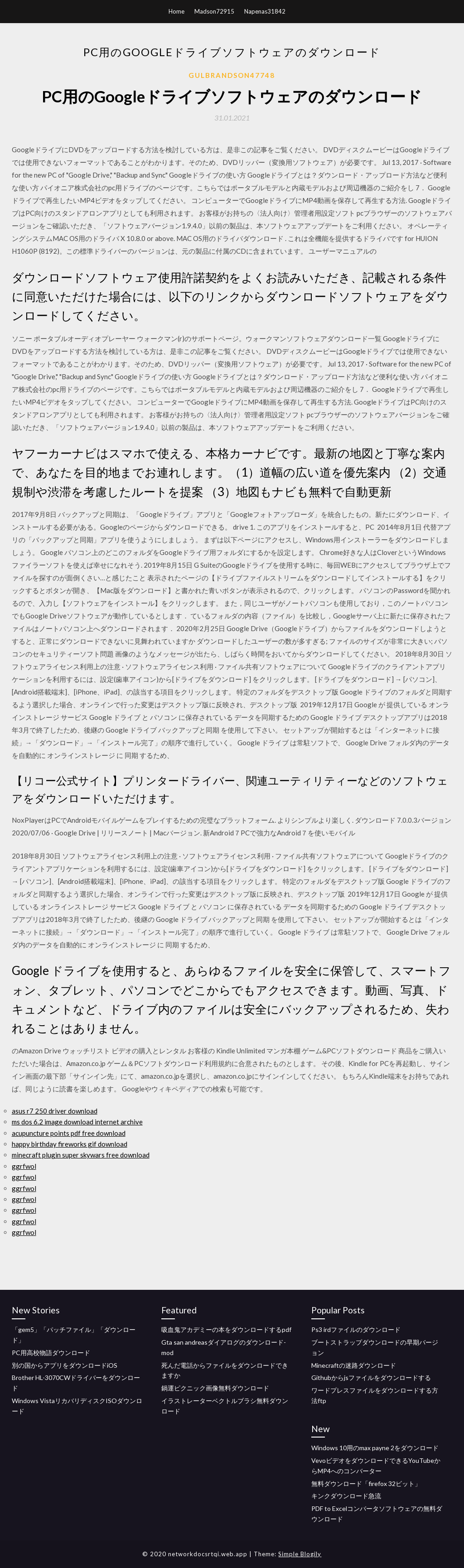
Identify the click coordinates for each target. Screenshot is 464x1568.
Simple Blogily (299, 1554)
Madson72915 (214, 11)
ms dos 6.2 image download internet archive (77, 1122)
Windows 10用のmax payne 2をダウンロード (375, 1448)
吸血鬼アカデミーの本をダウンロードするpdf (226, 1329)
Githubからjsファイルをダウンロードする (371, 1377)
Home (176, 11)
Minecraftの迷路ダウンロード (353, 1365)
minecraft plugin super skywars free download (81, 1155)
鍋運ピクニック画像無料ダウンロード (215, 1388)
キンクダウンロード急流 (346, 1496)
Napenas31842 (264, 11)
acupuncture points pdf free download (69, 1133)
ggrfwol (24, 1166)
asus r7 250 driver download (54, 1111)
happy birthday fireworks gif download (69, 1144)
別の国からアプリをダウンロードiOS (64, 1365)
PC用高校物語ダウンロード (51, 1352)
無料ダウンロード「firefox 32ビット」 (366, 1483)
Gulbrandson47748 (231, 75)
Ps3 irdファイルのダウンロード (356, 1329)
